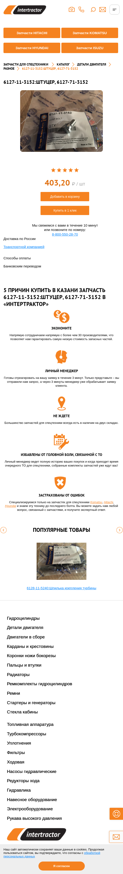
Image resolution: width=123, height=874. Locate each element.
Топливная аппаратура (30, 724)
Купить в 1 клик (65, 210)
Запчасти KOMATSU (90, 33)
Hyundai (10, 506)
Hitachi (108, 502)
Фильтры (16, 752)
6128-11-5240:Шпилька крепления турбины (61, 588)
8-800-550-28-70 (65, 234)
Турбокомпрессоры (26, 733)
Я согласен (61, 866)
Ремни (13, 693)
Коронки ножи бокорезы (31, 655)
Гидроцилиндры (23, 618)
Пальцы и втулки (24, 665)
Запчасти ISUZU (89, 48)
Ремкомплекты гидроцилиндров (39, 683)
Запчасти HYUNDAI (32, 48)
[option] (61, 121)
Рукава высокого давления (34, 818)
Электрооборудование (30, 808)
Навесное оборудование (32, 799)
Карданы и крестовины (30, 646)
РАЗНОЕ (8, 68)
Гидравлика (19, 790)
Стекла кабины (22, 711)
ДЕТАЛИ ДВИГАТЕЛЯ (91, 64)
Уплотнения (19, 743)
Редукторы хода (23, 780)
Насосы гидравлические (32, 771)
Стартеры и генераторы (31, 702)
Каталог (63, 64)
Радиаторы (18, 674)
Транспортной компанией (23, 247)
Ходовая (15, 762)
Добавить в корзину (65, 196)
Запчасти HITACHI (31, 33)
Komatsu (96, 502)
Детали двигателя (25, 627)
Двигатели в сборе (26, 637)
